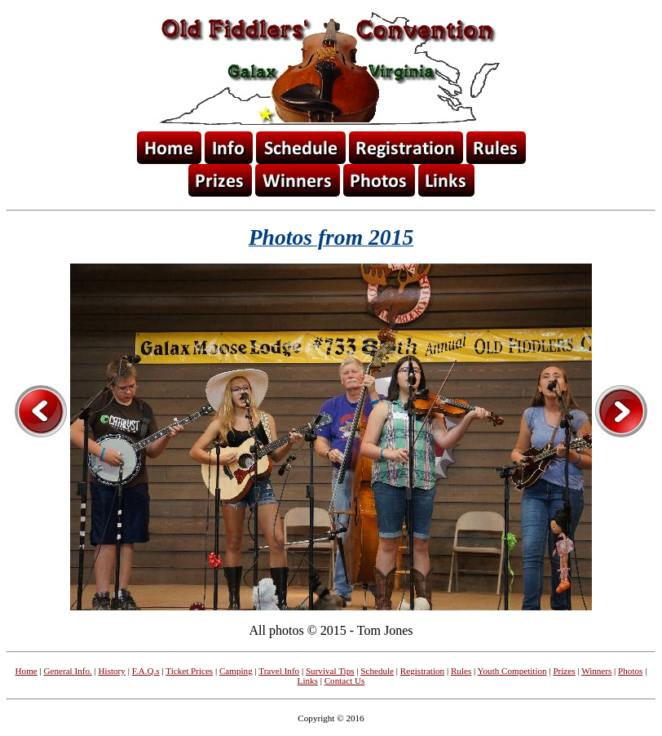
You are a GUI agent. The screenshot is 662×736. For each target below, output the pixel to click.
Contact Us (344, 680)
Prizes (564, 671)
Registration (422, 671)
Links (308, 680)
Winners (596, 671)
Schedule (377, 671)
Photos (630, 671)
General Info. (68, 671)
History (112, 671)
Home (26, 671)
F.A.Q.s (146, 671)
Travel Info (278, 671)
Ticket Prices (189, 671)
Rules (461, 671)
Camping (236, 671)
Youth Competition (512, 671)
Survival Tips (330, 671)
